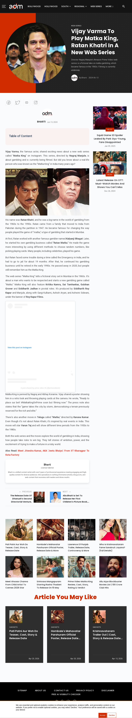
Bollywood (34, 6)
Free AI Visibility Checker (66, 695)
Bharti (41, 122)
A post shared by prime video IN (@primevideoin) (40, 388)
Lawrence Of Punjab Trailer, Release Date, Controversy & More (79, 548)
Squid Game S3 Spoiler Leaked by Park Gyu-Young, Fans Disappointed (110, 139)
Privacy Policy (85, 691)
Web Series (96, 6)
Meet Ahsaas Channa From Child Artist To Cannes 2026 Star (16, 585)
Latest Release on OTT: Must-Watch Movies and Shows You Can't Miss (110, 184)
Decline (112, 715)
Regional (79, 6)
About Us (40, 691)
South (64, 6)
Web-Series (76, 26)
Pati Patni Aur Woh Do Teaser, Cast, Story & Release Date (16, 548)
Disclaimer (108, 691)
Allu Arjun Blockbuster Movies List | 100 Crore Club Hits (110, 585)
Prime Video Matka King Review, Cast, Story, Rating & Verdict (80, 585)
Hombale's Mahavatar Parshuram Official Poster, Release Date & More (50, 548)
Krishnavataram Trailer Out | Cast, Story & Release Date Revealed (107, 643)
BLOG (110, 130)
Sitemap (22, 691)
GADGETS (13, 635)
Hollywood (50, 6)
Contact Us (61, 691)
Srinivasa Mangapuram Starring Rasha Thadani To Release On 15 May (49, 585)
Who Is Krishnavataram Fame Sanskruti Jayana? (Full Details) (112, 548)
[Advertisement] (9, 53)
